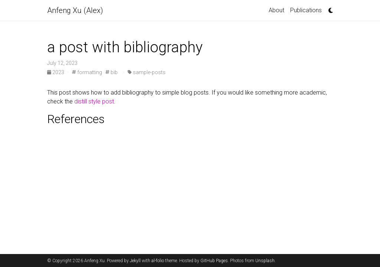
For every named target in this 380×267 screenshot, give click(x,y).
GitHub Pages (214, 260)
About (276, 10)
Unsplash (265, 260)
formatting (87, 72)
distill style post (94, 101)
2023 (56, 72)
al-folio (157, 260)
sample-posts (147, 72)
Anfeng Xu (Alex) (75, 10)
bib (111, 72)
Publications (306, 10)
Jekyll (135, 260)
